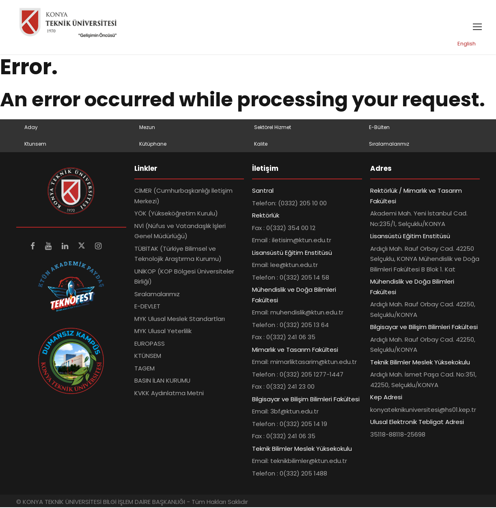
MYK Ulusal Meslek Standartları (179, 319)
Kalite (260, 144)
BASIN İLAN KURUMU (162, 381)
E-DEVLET (147, 307)
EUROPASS (149, 344)
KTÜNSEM (147, 356)
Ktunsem (35, 144)
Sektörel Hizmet (272, 128)
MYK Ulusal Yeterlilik (163, 331)
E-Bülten (379, 128)
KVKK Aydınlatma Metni (169, 394)
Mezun (147, 128)
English (466, 44)
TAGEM (144, 369)
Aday (31, 128)
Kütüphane (152, 144)
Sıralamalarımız (389, 144)
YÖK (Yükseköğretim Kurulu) (176, 214)
